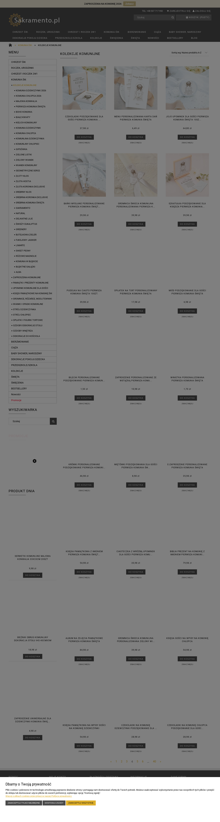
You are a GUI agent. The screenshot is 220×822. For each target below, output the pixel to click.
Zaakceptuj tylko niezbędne (24, 803)
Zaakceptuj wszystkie (81, 803)
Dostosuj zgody (54, 803)
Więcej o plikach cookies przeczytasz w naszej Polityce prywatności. (39, 796)
